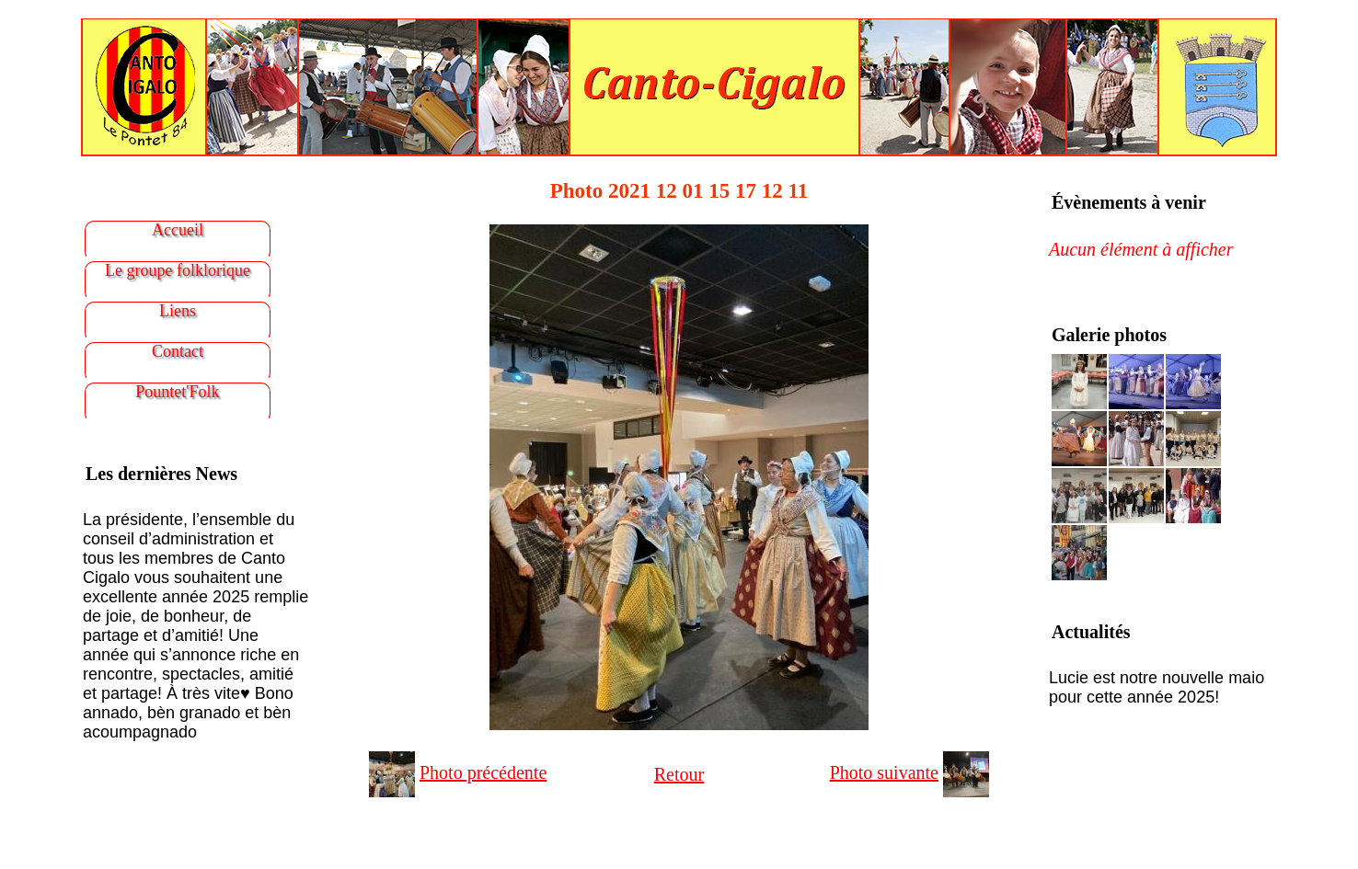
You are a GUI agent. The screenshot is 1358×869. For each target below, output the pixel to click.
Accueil (177, 230)
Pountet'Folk (177, 391)
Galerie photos (1109, 335)
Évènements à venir (1129, 202)
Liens (177, 311)
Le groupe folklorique (177, 270)
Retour (679, 774)
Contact (177, 351)
